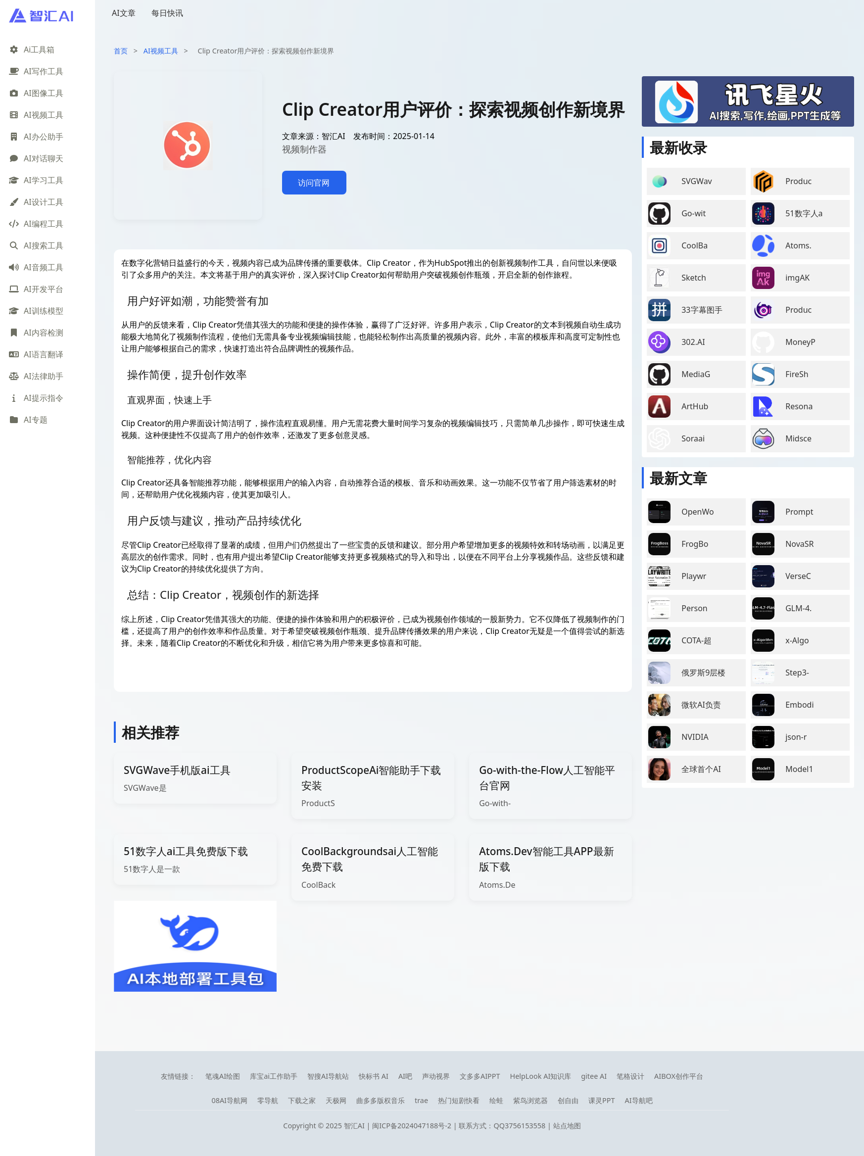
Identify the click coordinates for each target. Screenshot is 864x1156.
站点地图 (567, 1125)
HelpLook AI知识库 (540, 1076)
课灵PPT (601, 1100)
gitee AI (594, 1076)
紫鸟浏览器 (530, 1100)
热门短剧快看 (459, 1100)
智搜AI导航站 (328, 1076)
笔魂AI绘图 (222, 1076)
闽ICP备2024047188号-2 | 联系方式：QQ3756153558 (459, 1125)
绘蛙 (496, 1100)
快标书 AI (373, 1076)
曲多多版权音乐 (380, 1100)
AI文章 (124, 12)
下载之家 (302, 1100)
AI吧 (405, 1076)
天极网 (336, 1100)
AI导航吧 (638, 1100)
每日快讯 (167, 12)
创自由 (568, 1100)
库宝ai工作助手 (273, 1076)
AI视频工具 (161, 50)
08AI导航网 (229, 1100)
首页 (121, 50)
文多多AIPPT (480, 1076)
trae (421, 1100)
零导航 (267, 1100)
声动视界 (436, 1076)
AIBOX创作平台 (678, 1076)
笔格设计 (630, 1076)
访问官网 (314, 182)
